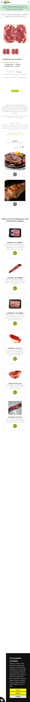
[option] (15, 33)
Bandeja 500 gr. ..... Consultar (12, 66)
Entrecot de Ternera (15, 243)
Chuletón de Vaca (15, 384)
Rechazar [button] (18, 693)
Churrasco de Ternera (15, 313)
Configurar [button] (18, 696)
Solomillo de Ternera (15, 278)
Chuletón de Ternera (18, 16)
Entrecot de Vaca (15, 348)
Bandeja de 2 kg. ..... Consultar (12, 64)
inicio (3, 14)
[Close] (27, 10)
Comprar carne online (14, 14)
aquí (11, 686)
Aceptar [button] (18, 690)
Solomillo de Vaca (15, 417)
